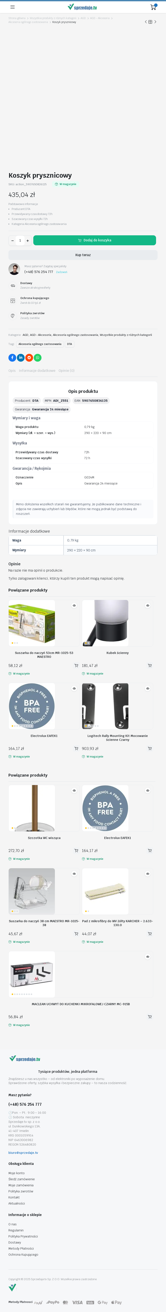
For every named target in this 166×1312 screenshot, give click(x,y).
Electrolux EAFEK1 (44, 736)
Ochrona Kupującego (23, 1255)
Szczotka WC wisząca (44, 838)
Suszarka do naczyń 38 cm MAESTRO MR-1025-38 (44, 923)
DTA (69, 344)
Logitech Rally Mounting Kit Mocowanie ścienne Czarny (118, 738)
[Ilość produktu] (20, 240)
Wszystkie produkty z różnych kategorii (53, 18)
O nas (12, 1224)
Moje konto (16, 1173)
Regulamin (16, 1230)
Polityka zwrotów (20, 1191)
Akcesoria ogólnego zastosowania (28, 22)
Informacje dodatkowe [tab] (37, 370)
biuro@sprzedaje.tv (23, 1153)
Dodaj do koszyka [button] (76, 665)
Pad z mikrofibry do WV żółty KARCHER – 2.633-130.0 (117, 923)
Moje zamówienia (21, 1185)
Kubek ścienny (118, 653)
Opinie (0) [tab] (67, 370)
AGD (83, 18)
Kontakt (14, 1197)
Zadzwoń (61, 272)
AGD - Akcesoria (100, 18)
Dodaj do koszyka (97, 240)
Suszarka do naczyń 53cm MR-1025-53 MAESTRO (44, 655)
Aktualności (16, 1203)
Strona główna (17, 18)
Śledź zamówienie (21, 1179)
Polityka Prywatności (23, 1236)
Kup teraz (83, 255)
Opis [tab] (12, 370)
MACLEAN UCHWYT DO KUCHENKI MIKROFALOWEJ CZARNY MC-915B (81, 1004)
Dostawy (14, 1242)
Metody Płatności (21, 1248)
